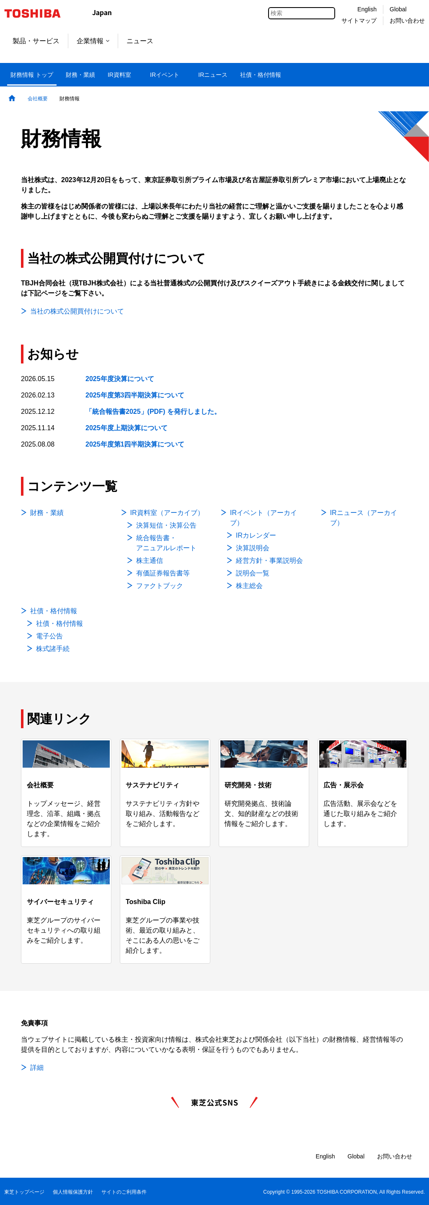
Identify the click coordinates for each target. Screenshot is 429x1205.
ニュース (140, 40)
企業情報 (93, 40)
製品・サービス (36, 40)
